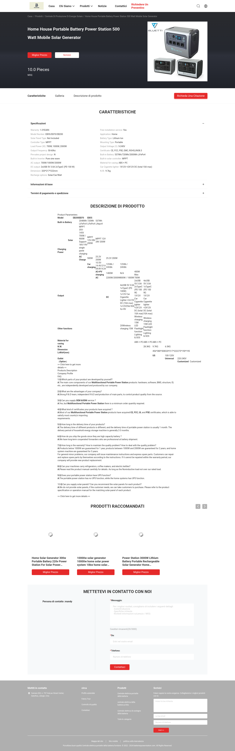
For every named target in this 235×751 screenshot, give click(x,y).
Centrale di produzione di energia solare (64, 16)
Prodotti (39, 16)
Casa (30, 16)
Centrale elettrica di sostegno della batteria (129, 712)
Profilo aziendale (88, 693)
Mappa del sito (97, 741)
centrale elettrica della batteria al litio (126, 703)
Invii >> (161, 730)
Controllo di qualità (89, 705)
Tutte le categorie (124, 719)
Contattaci (119, 667)
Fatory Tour (86, 699)
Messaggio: (116, 600)
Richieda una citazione (191, 95)
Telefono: (115, 650)
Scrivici (67, 55)
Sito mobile (113, 741)
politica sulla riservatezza (133, 741)
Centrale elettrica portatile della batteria (128, 694)
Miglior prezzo (39, 55)
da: (112, 635)
